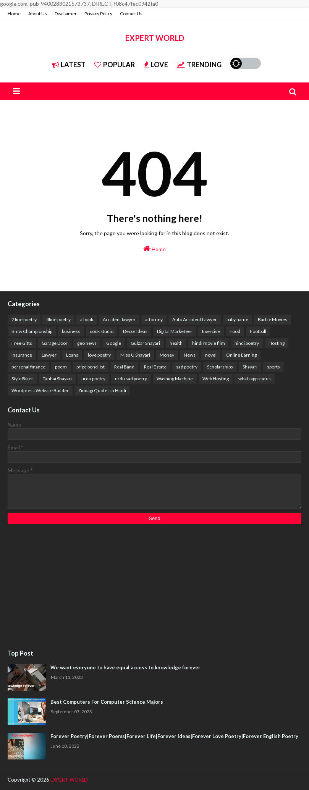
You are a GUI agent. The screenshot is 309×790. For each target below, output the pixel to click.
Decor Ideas (135, 331)
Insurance (21, 355)
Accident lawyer (119, 319)
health (176, 343)
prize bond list (90, 367)
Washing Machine (175, 378)
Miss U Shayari (135, 355)
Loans (72, 355)
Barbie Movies (272, 319)
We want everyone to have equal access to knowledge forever (125, 667)
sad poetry (186, 367)
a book (86, 319)
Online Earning (241, 355)
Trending (199, 64)
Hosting (277, 343)
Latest (69, 64)
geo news (87, 343)
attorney (154, 319)
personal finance (28, 367)
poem (61, 367)
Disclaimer (66, 13)
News (190, 355)
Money (167, 355)
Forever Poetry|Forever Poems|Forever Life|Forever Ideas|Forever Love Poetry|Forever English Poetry (174, 736)
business (71, 331)
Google (113, 343)
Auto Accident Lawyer (194, 319)
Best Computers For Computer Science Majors (106, 702)
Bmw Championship (31, 331)
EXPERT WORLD (154, 37)
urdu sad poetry (131, 378)
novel (211, 355)
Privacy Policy (98, 13)
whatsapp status (254, 378)
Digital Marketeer (175, 331)
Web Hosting (215, 378)
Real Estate (155, 367)
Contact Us (131, 13)
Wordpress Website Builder (40, 390)
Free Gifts (21, 343)
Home (14, 13)
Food (235, 331)
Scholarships (220, 367)
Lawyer (49, 355)
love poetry (99, 355)
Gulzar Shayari (145, 343)
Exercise (211, 331)
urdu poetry (93, 378)
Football (258, 331)
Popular (114, 64)
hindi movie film (208, 343)
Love (156, 64)
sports (273, 367)
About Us (37, 13)
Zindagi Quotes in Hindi (102, 390)
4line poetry (58, 319)
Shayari (250, 367)
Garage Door (55, 343)
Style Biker (22, 378)
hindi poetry (247, 343)
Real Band (124, 367)
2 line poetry (24, 319)
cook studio (101, 331)
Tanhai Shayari (57, 378)
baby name (237, 319)
